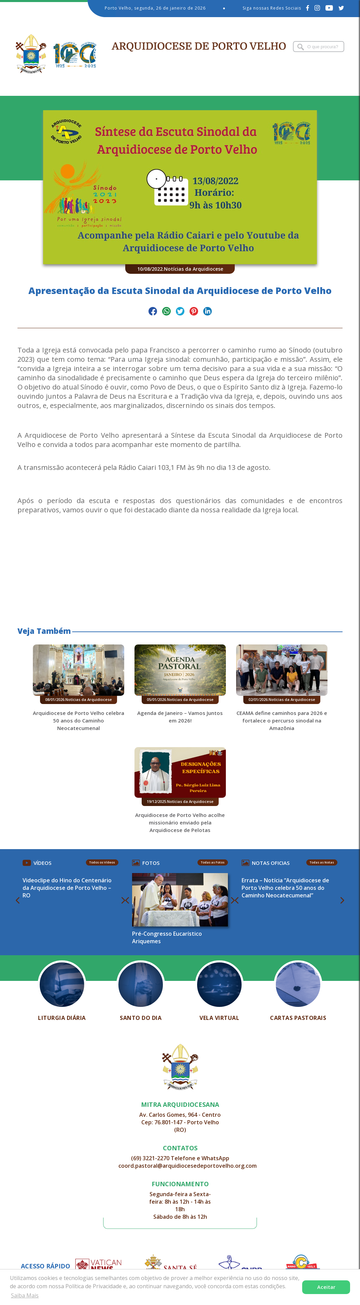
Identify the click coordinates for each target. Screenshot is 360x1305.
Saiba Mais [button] (25, 1295)
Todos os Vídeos (102, 862)
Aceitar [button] (326, 1287)
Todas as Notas (322, 862)
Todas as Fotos (212, 862)
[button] (180, 557)
